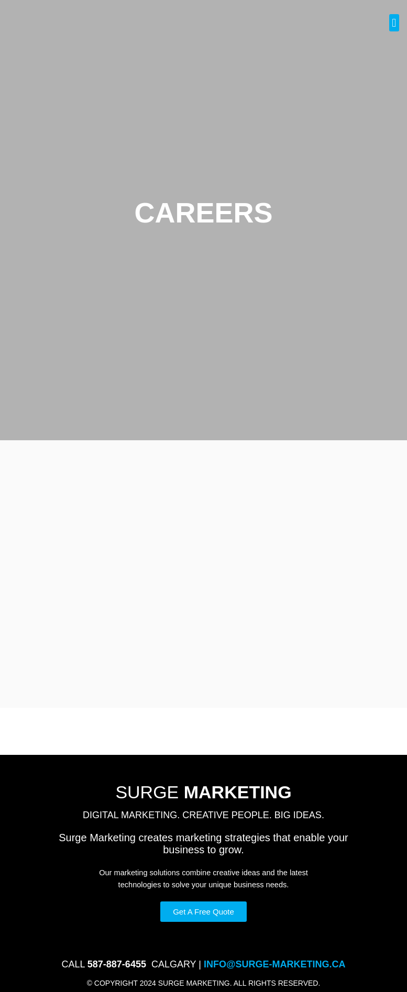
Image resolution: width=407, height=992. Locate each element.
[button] (394, 22)
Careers (270, 935)
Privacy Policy (147, 935)
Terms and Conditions (214, 935)
